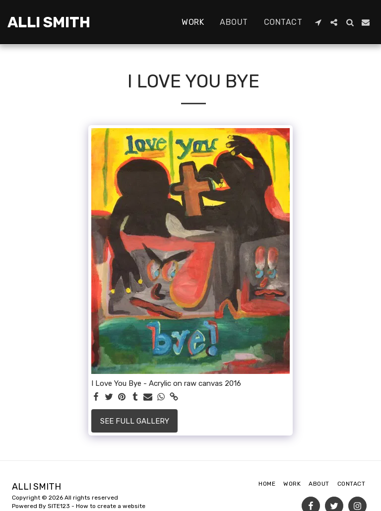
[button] (318, 22)
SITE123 (59, 506)
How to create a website (110, 506)
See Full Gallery (134, 421)
